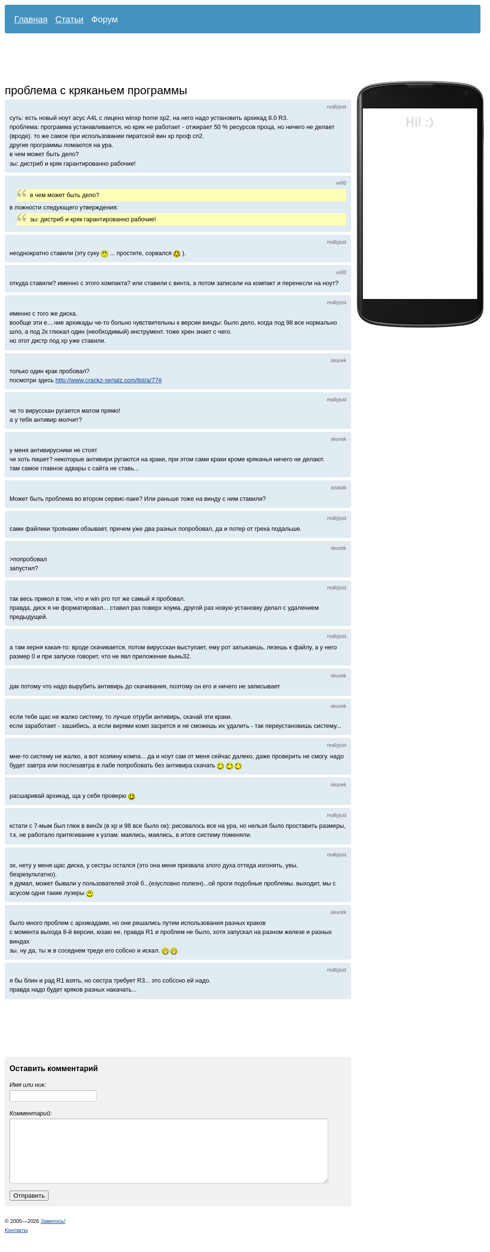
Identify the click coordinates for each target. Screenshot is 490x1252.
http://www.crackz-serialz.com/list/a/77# (109, 380)
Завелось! (52, 1232)
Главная (31, 19)
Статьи (69, 19)
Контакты (16, 1241)
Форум (104, 19)
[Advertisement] (235, 59)
